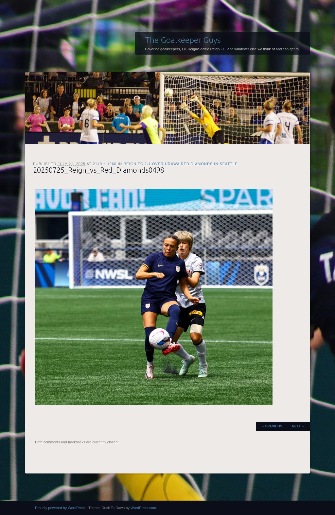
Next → (298, 426)
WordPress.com (143, 508)
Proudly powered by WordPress (60, 508)
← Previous (271, 426)
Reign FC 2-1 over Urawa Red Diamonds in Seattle (180, 164)
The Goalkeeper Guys (183, 39)
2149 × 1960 (104, 164)
